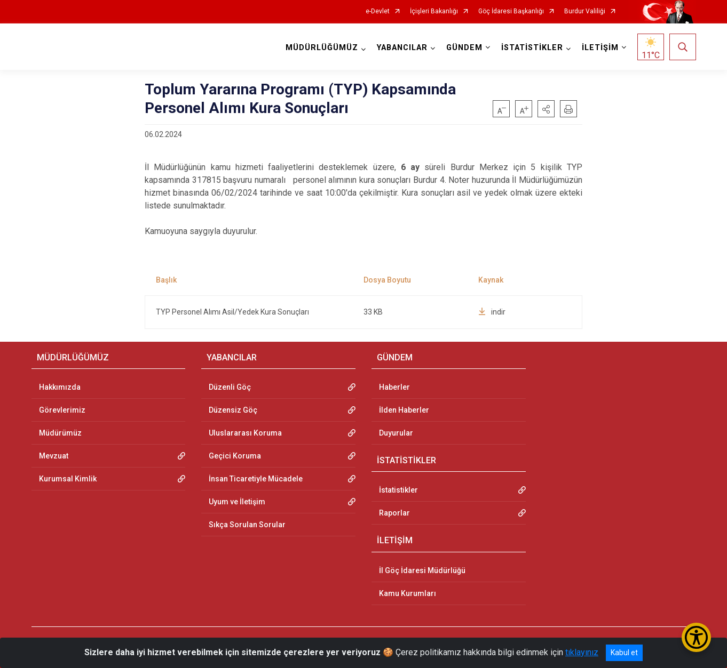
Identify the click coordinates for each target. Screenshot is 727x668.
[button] (546, 108)
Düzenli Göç (230, 387)
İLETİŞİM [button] (600, 47)
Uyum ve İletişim (237, 501)
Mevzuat (53, 456)
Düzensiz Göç (233, 410)
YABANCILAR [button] (402, 47)
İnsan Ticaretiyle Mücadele (256, 478)
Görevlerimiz (62, 410)
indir (491, 312)
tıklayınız (581, 652)
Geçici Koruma (235, 456)
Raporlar (394, 513)
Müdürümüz (60, 433)
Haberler (394, 387)
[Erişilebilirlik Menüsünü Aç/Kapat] (696, 637)
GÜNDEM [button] (464, 47)
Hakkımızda (60, 387)
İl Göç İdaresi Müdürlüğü (422, 570)
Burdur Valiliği (584, 11)
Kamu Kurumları (407, 593)
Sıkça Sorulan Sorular (247, 524)
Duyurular (396, 433)
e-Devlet (378, 11)
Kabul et (624, 652)
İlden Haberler (404, 410)
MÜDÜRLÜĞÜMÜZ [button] (322, 47)
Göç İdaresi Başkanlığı (511, 11)
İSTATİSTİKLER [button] (532, 47)
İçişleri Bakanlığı (434, 11)
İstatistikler (398, 490)
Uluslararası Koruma (245, 433)
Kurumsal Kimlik (68, 478)
